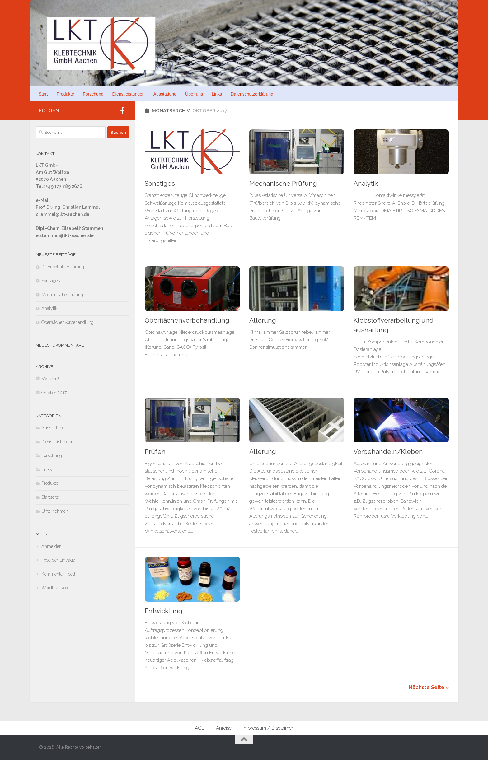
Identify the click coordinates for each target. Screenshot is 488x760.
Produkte (65, 93)
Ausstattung (164, 93)
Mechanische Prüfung (283, 183)
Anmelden (51, 546)
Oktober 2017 (54, 392)
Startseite (50, 497)
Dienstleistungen (128, 93)
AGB (200, 728)
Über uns (194, 93)
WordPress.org (55, 587)
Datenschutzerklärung (252, 93)
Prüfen (155, 451)
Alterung (262, 320)
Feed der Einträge (58, 559)
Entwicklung (163, 611)
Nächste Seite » (429, 687)
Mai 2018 (50, 378)
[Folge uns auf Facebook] (122, 110)
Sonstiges (160, 183)
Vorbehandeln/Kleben (388, 451)
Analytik (366, 183)
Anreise (224, 728)
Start (43, 93)
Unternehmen (54, 511)
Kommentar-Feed (58, 573)
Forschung (93, 93)
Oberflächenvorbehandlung (187, 320)
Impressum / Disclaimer (268, 728)
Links (217, 93)
